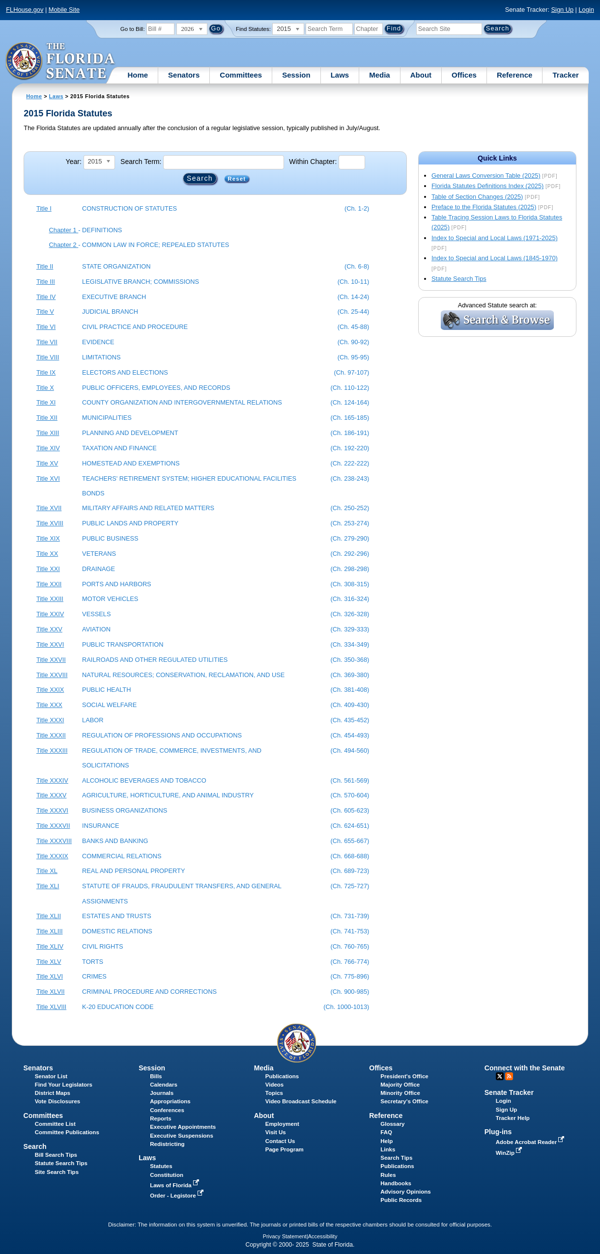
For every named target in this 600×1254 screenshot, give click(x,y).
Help (386, 1141)
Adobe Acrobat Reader (531, 1142)
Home (137, 75)
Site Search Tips (57, 1172)
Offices (464, 75)
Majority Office (400, 1085)
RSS (509, 1076)
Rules (388, 1175)
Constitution (166, 1175)
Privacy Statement (285, 1236)
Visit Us (275, 1132)
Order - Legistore (177, 1196)
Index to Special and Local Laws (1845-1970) (494, 258)
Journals (161, 1093)
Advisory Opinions (405, 1192)
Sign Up (562, 9)
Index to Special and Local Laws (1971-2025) (494, 238)
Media (379, 75)
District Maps (52, 1093)
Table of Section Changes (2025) (477, 196)
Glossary (392, 1124)
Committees (241, 75)
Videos (274, 1085)
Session (296, 75)
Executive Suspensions (181, 1136)
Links (387, 1149)
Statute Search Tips (458, 278)
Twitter (500, 1076)
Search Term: (140, 161)
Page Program (284, 1149)
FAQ (386, 1132)
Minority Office (400, 1093)
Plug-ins (498, 1132)
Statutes (161, 1166)
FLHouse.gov (24, 9)
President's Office (404, 1076)
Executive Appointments (183, 1127)
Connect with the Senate (525, 1068)
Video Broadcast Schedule (301, 1101)
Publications (282, 1076)
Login (586, 9)
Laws (340, 75)
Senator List (51, 1076)
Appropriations (170, 1101)
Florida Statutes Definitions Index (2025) (487, 186)
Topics (274, 1093)
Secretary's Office (404, 1101)
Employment (282, 1124)
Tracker (565, 75)
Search (35, 1146)
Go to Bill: (132, 29)
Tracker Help (513, 1118)
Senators (184, 75)
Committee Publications (67, 1132)
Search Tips (396, 1158)
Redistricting (167, 1144)
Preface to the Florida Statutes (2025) (483, 207)
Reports (160, 1118)
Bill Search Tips (56, 1155)
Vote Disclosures (58, 1101)
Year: (74, 161)
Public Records (401, 1200)
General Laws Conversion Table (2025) (486, 175)
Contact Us (280, 1141)
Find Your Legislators (63, 1085)
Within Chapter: (313, 161)
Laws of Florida (175, 1185)
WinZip (510, 1153)
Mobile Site (64, 9)
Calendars (163, 1085)
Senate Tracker (509, 1092)
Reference (515, 75)
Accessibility (323, 1236)
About (420, 75)
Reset (237, 179)
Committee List (55, 1124)
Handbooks (395, 1183)
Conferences (167, 1110)
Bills (156, 1076)
